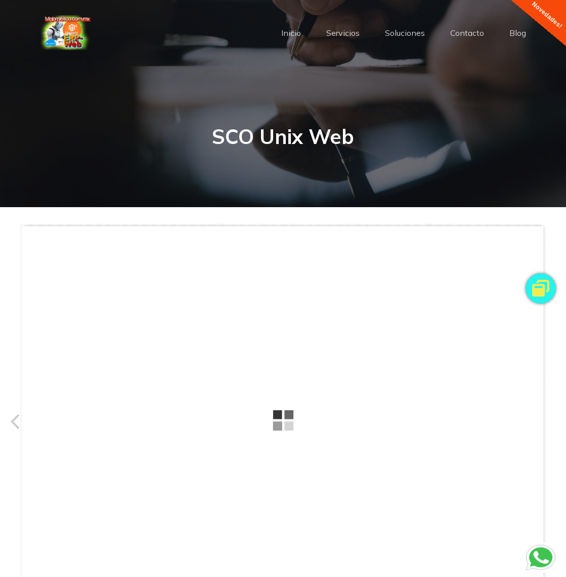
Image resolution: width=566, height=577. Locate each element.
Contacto (467, 33)
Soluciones (405, 33)
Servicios (343, 33)
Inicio (291, 33)
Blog (517, 33)
